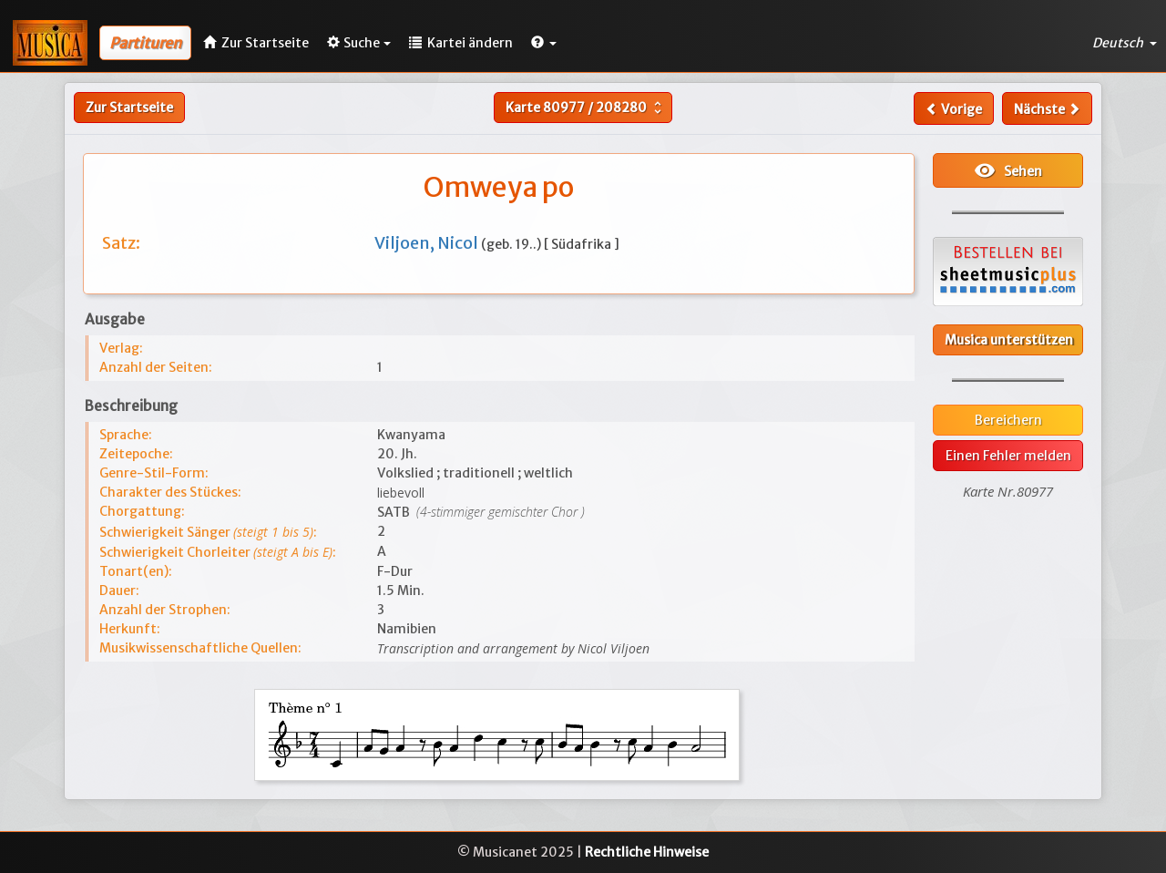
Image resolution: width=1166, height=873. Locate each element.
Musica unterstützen (1009, 340)
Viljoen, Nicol (427, 242)
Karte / (586, 107)
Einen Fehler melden (1008, 455)
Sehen (1008, 170)
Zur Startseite (129, 107)
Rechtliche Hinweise (647, 852)
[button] (544, 43)
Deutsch (1124, 43)
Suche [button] (359, 43)
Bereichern (1008, 420)
